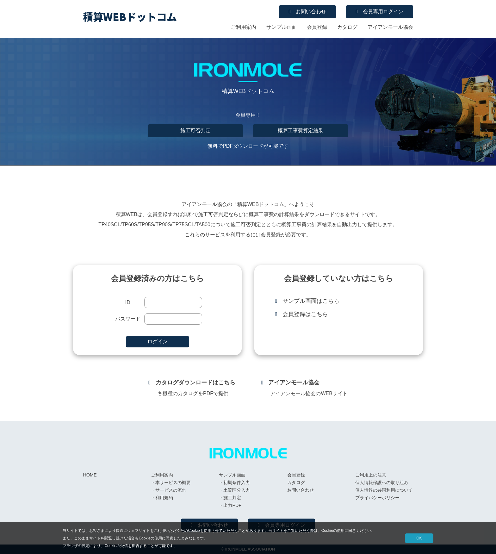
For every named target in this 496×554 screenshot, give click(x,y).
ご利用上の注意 (370, 474)
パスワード (127, 318)
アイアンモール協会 (390, 27)
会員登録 (317, 27)
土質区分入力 (236, 490)
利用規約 (164, 497)
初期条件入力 (236, 482)
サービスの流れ (170, 490)
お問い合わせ (311, 11)
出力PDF (232, 505)
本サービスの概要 (173, 482)
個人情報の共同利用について (384, 490)
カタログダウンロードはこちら (195, 382)
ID (127, 302)
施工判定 (232, 497)
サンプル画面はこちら (310, 301)
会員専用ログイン (383, 11)
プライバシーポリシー (377, 497)
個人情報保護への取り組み (381, 482)
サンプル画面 (281, 27)
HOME (89, 474)
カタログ (347, 27)
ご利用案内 (243, 27)
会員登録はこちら (305, 314)
